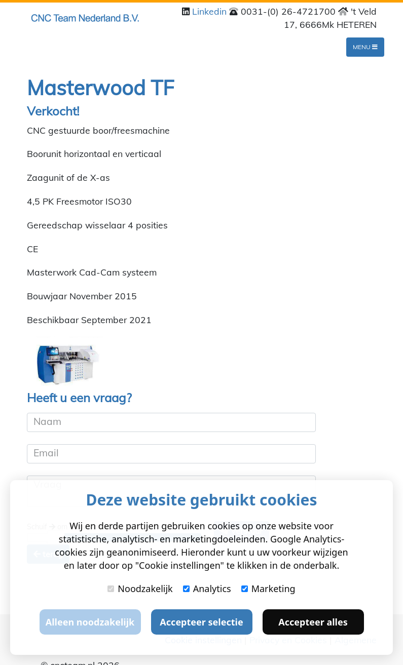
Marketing (268, 588)
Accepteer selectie (201, 622)
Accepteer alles (312, 622)
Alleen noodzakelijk (90, 622)
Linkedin (210, 11)
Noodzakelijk (139, 588)
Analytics (207, 588)
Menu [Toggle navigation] (365, 47)
